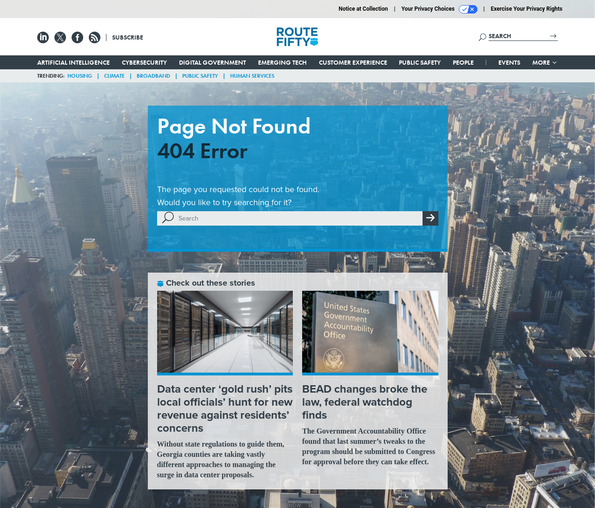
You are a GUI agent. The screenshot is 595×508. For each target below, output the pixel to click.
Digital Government (212, 62)
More (545, 62)
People (463, 62)
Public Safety (420, 62)
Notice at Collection (363, 9)
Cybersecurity (144, 62)
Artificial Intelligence (73, 62)
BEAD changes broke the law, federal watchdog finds (364, 402)
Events (509, 62)
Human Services (252, 76)
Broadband (153, 76)
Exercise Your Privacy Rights (526, 9)
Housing (79, 76)
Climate (114, 76)
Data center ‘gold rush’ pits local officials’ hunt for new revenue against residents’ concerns (224, 408)
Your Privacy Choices (439, 9)
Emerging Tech (282, 62)
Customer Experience (353, 62)
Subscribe (127, 37)
